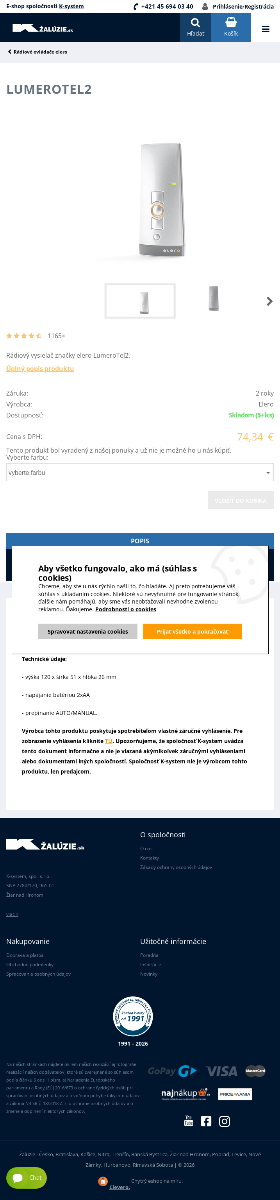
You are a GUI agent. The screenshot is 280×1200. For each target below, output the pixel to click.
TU (108, 741)
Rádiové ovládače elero (40, 52)
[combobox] (140, 472)
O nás (146, 848)
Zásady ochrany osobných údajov (176, 867)
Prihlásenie (228, 6)
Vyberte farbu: (27, 457)
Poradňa (149, 955)
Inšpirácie (150, 964)
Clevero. (119, 1187)
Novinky (148, 974)
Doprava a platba (25, 955)
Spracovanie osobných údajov (38, 974)
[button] (262, 301)
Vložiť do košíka (241, 501)
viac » (12, 914)
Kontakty (149, 857)
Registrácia (259, 6)
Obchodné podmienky (30, 964)
